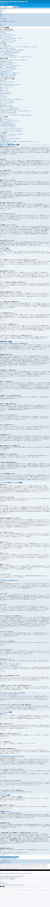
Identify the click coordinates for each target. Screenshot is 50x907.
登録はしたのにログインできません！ (8, 35)
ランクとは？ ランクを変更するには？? (8, 55)
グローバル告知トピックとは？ (7, 86)
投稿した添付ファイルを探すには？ (7, 135)
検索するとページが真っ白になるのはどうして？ (10, 121)
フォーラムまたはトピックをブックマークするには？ (11, 128)
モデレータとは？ (4, 96)
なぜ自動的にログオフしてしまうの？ (8, 41)
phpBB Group (32, 296)
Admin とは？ (3, 94)
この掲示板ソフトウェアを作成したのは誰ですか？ (11, 138)
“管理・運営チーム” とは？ (6, 105)
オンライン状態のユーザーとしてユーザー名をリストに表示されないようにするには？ (19, 46)
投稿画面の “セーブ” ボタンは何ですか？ (9, 74)
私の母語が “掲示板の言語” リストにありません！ (10, 51)
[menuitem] (3, 9)
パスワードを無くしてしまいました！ (8, 39)
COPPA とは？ (3, 32)
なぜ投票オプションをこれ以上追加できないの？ (10, 65)
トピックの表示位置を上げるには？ (7, 77)
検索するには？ (3, 118)
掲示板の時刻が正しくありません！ (7, 48)
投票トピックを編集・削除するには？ (8, 67)
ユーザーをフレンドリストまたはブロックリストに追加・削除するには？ (16, 115)
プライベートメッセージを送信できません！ (9, 107)
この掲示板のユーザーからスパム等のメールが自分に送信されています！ (16, 110)
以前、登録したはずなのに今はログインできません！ (11, 38)
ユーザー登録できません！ (6, 33)
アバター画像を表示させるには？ (7, 54)
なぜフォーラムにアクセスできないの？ (8, 68)
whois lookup (4, 837)
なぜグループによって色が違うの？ (7, 102)
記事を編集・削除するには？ (6, 61)
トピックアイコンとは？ (5, 91)
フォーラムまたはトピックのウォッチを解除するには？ (12, 131)
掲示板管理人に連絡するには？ (7, 142)
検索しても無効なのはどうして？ (7, 119)
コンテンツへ (3, 5)
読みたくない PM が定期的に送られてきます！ (10, 109)
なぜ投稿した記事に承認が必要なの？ (8, 75)
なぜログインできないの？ (6, 36)
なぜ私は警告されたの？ (5, 71)
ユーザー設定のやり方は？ (6, 45)
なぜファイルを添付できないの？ (7, 70)
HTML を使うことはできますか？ (7, 81)
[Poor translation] (3, 887)
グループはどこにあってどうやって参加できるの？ (11, 99)
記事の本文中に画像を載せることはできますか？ (10, 84)
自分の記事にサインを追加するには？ (8, 62)
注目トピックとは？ (4, 89)
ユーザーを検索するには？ (6, 122)
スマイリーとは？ (4, 83)
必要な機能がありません (5, 139)
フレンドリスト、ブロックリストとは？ (8, 113)
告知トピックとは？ (4, 87)
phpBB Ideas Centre (13, 825)
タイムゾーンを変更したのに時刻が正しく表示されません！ (13, 49)
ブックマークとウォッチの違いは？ (7, 126)
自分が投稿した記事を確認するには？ (8, 123)
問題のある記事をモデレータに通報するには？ (10, 73)
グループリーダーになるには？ (7, 100)
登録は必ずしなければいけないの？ (7, 30)
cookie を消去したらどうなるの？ (7, 42)
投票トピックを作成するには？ (7, 64)
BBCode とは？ (3, 80)
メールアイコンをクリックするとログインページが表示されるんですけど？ (16, 57)
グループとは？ (3, 97)
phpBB (6, 876)
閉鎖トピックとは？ (4, 90)
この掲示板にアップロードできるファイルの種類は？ (11, 134)
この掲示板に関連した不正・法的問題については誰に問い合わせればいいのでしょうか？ (19, 141)
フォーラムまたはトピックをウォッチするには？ (10, 129)
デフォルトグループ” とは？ (6, 103)
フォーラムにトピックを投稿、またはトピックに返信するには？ (14, 59)
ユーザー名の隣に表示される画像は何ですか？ (10, 52)
